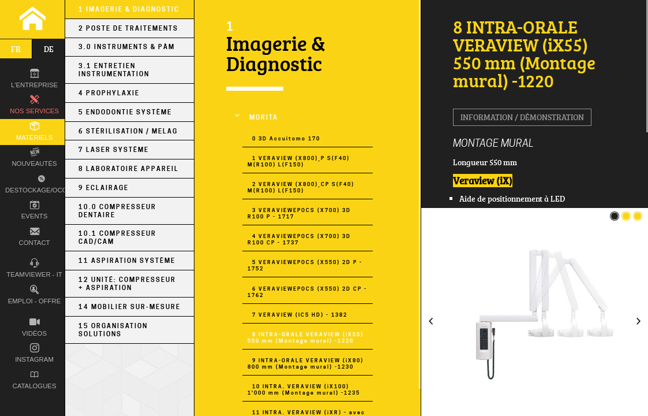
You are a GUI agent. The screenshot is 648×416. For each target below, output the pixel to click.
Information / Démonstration (522, 117)
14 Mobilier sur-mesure (129, 307)
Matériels (34, 131)
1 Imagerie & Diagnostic (128, 9)
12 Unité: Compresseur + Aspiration (127, 284)
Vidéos (34, 327)
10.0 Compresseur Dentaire (117, 211)
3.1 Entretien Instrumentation (113, 70)
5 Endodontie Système (125, 112)
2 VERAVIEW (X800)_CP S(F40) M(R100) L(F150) (301, 187)
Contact (34, 236)
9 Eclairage (103, 188)
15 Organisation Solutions (113, 330)
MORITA (263, 117)
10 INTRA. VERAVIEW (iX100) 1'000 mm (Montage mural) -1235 (304, 389)
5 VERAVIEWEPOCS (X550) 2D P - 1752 (305, 265)
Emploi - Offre (34, 294)
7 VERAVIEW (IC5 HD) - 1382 (299, 314)
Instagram (34, 353)
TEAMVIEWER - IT (34, 268)
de (49, 48)
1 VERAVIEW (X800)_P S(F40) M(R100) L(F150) (299, 161)
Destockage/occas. (39, 183)
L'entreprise (34, 78)
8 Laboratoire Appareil (128, 169)
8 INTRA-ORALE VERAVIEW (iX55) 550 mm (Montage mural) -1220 (306, 337)
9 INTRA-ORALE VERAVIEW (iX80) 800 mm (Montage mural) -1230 (306, 363)
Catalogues (35, 379)
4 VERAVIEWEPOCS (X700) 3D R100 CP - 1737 (299, 239)
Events (34, 210)
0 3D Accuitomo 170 (286, 138)
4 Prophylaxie (109, 93)
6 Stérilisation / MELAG (128, 131)
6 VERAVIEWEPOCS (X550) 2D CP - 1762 (307, 291)
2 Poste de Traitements (128, 28)
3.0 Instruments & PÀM (126, 47)
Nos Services (34, 104)
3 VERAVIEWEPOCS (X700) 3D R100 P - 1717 (299, 213)
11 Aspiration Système (126, 261)
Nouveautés (34, 157)
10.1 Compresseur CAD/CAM (117, 237)
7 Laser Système (113, 150)
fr (16, 48)
